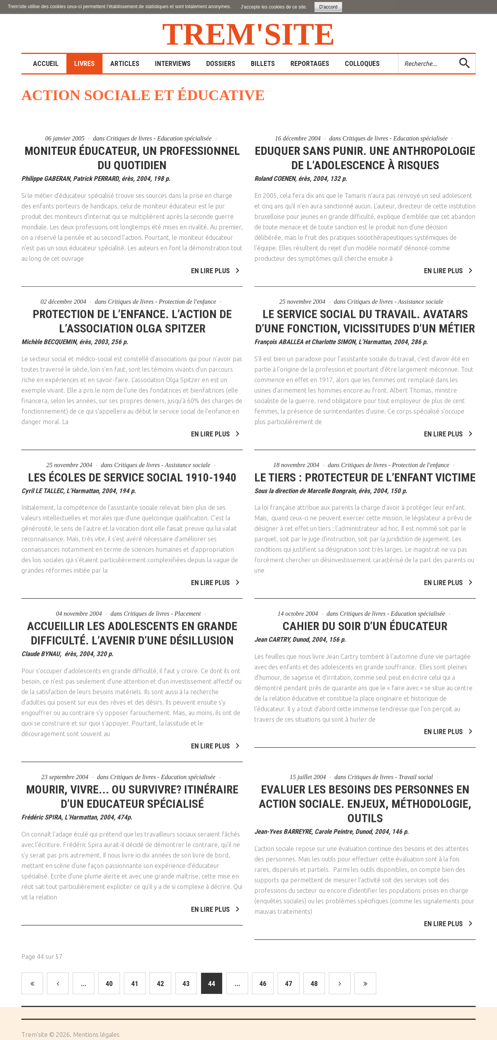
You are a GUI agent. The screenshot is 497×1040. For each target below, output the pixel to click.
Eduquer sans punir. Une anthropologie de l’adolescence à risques (365, 158)
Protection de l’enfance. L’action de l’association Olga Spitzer (132, 316)
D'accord (328, 7)
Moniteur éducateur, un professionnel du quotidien (132, 158)
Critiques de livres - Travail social (390, 771)
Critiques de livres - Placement (162, 608)
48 (314, 983)
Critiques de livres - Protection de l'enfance (162, 296)
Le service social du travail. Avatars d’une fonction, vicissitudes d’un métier (365, 316)
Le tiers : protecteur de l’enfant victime (365, 472)
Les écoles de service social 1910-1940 (132, 472)
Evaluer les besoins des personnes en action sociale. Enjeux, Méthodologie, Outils (365, 798)
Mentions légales (96, 1034)
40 (109, 983)
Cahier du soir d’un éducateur (365, 621)
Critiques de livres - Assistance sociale (395, 296)
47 (288, 983)
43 (185, 983)
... (84, 983)
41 (134, 983)
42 (160, 983)
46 (262, 983)
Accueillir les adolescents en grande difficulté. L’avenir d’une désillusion (132, 628)
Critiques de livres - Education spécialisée (159, 138)
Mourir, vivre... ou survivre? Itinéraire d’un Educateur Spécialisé (132, 791)
